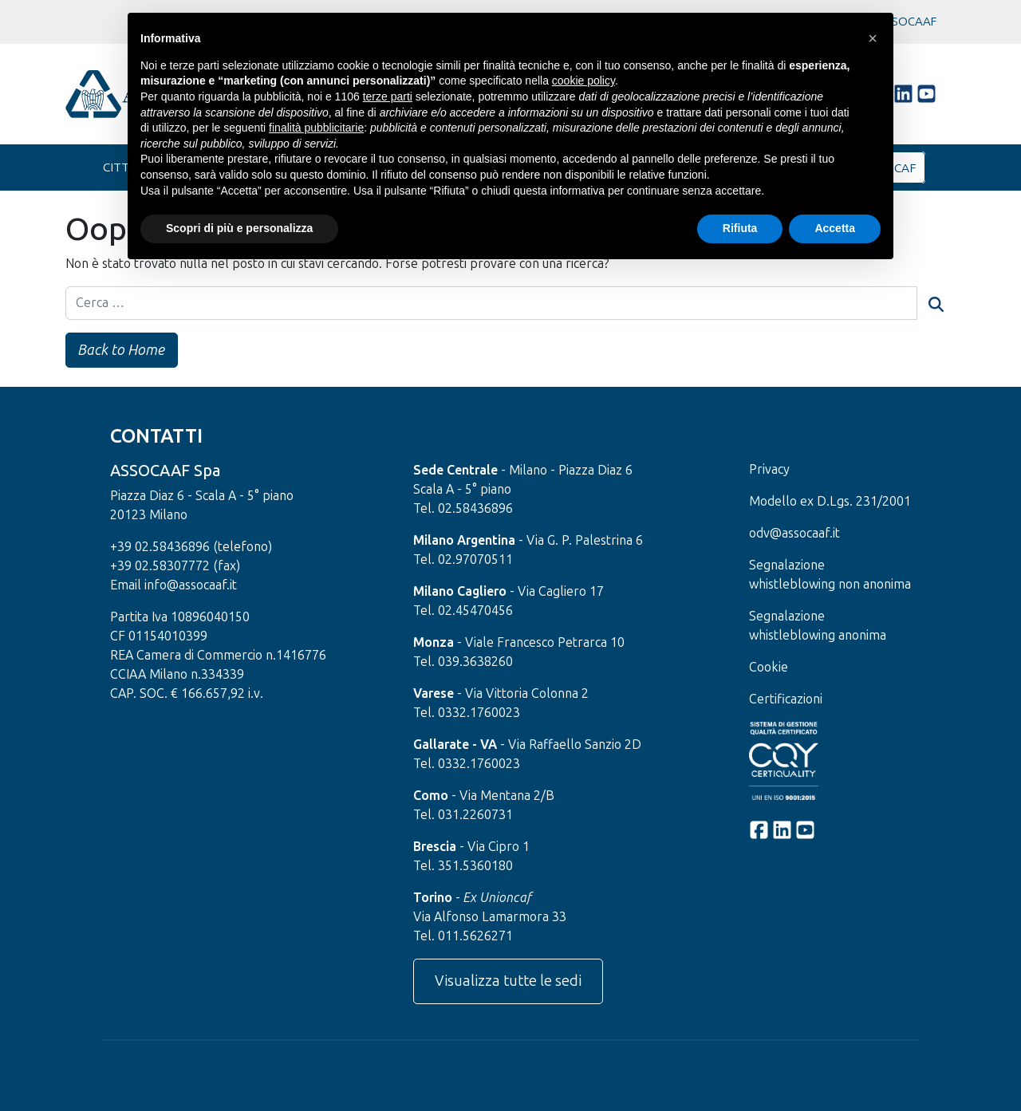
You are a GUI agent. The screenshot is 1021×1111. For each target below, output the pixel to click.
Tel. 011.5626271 (463, 936)
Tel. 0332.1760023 (466, 713)
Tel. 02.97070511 (463, 560)
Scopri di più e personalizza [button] (239, 228)
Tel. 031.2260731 (463, 815)
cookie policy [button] (583, 80)
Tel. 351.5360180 (463, 866)
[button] (872, 38)
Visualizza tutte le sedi (508, 982)
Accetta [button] (834, 228)
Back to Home (123, 350)
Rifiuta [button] (740, 228)
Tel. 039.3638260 (463, 662)
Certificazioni (785, 699)
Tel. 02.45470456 (463, 611)
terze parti (387, 96)
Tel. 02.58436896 (463, 509)
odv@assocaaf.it (794, 534)
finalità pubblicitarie (316, 127)
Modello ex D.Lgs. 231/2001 (830, 502)
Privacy (769, 470)
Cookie (768, 668)
